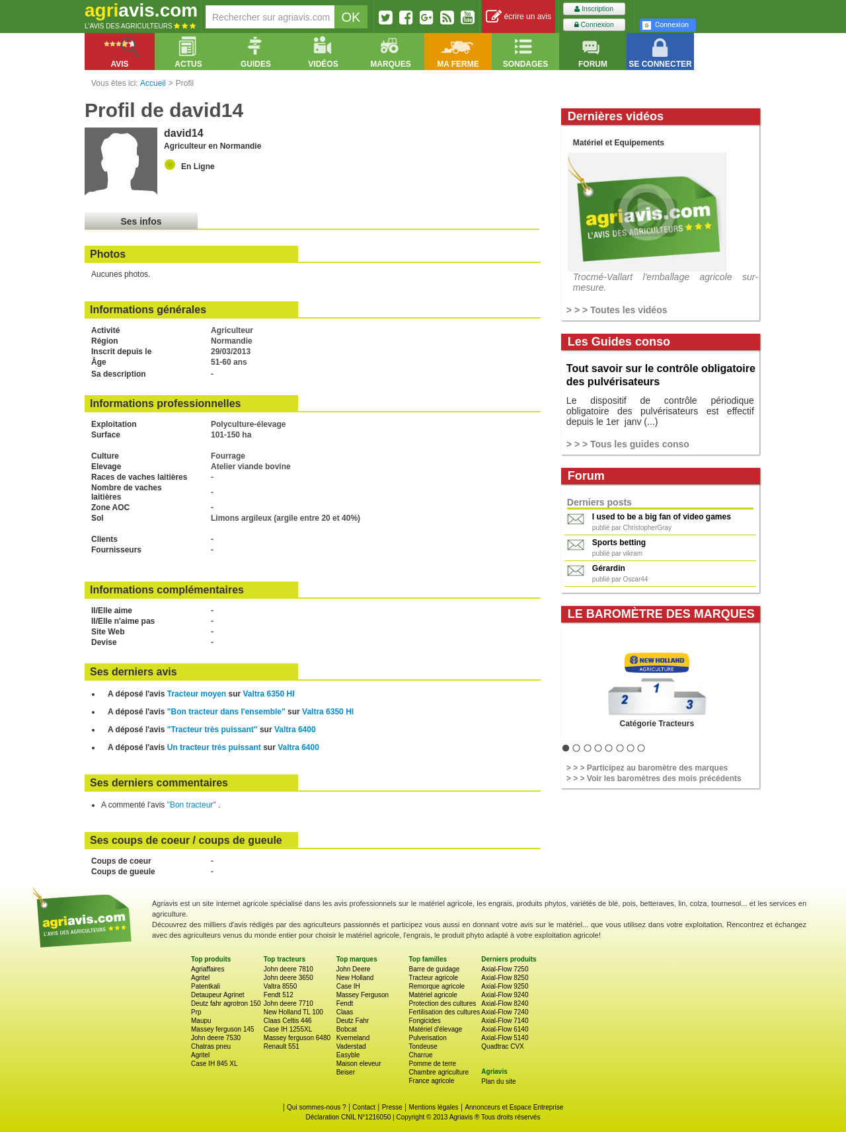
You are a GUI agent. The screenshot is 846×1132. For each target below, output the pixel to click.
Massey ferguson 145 (222, 1029)
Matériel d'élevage (435, 1029)
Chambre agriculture (438, 1072)
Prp (196, 1012)
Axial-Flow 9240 (504, 995)
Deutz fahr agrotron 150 (226, 1003)
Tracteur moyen (196, 693)
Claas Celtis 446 (288, 1020)
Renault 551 (281, 1046)
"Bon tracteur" (192, 805)
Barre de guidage (433, 969)
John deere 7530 (216, 1037)
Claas (345, 1012)
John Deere (353, 969)
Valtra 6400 (295, 729)
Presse (392, 1107)
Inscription (593, 9)
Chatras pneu (211, 1046)
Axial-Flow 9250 (504, 986)
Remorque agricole (436, 986)
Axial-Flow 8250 (504, 977)
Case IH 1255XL (288, 1029)
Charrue (420, 1055)
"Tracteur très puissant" (212, 729)
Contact (363, 1107)
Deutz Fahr (352, 1020)
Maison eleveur (358, 1063)
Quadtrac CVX (502, 1046)
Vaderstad (351, 1046)
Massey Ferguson (362, 995)
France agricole (431, 1080)
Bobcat (346, 1029)
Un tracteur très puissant (214, 747)
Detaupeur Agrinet (218, 995)
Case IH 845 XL (214, 1063)
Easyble (348, 1055)
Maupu (201, 1020)
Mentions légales (434, 1107)
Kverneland (353, 1037)
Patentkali (205, 986)
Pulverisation (427, 1037)
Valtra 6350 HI (269, 693)
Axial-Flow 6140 (504, 1029)
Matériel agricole (432, 995)
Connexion (594, 24)
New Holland (355, 977)
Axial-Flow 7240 (504, 1012)
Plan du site (498, 1081)
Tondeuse (422, 1046)
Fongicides (424, 1020)
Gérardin (608, 568)
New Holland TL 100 (293, 1012)
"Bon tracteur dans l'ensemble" (226, 711)
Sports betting (619, 542)
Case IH (348, 986)
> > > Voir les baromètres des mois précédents (654, 778)
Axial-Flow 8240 (504, 1003)
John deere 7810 (288, 969)
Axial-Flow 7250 (504, 969)
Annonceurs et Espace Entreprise (514, 1107)
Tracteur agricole (433, 977)
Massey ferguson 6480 (297, 1037)
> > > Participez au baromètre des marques (647, 768)
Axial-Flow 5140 (504, 1037)
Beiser (345, 1072)
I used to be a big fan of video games (661, 516)
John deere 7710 (288, 1003)
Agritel (200, 977)
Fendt (345, 1003)
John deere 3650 (288, 977)
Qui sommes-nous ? (316, 1107)
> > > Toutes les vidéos (617, 310)
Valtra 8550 (280, 986)
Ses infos (140, 221)
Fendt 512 (278, 995)
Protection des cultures (442, 1003)
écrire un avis (518, 17)
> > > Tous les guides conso (627, 444)
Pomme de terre (432, 1063)
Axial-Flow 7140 (504, 1020)
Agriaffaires (207, 969)
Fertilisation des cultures (444, 1012)
